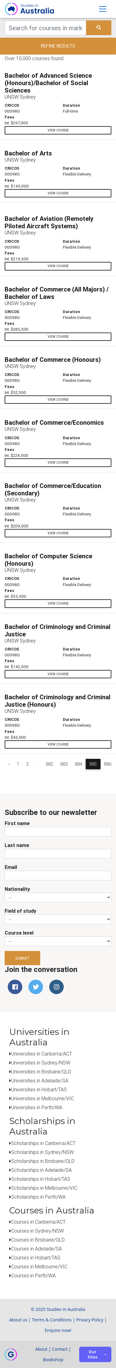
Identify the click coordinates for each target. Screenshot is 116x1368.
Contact (59, 1349)
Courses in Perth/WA (33, 1275)
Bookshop (53, 1359)
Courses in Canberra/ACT (38, 1222)
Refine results (58, 46)
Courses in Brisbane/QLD (38, 1240)
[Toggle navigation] (102, 9)
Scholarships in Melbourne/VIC (44, 1188)
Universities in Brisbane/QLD (41, 1071)
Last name (17, 845)
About (41, 1349)
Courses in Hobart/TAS (35, 1257)
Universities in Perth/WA (36, 1107)
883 (64, 764)
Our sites (93, 1354)
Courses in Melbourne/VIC (39, 1266)
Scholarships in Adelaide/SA (41, 1170)
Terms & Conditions (52, 1320)
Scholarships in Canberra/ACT (43, 1143)
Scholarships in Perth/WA (38, 1197)
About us (18, 1320)
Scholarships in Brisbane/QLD (43, 1161)
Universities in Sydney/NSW (40, 1063)
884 (78, 764)
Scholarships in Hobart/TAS (40, 1179)
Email (11, 867)
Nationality (17, 889)
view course (58, 130)
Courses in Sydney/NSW (37, 1231)
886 (107, 764)
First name (17, 823)
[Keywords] (45, 27)
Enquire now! (58, 1330)
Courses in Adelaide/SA (36, 1249)
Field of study (20, 911)
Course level (19, 933)
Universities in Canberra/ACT (41, 1054)
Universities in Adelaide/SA (39, 1080)
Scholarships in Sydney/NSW (42, 1152)
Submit (22, 958)
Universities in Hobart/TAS (39, 1089)
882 (49, 764)
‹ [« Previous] (9, 764)
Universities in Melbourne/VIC (42, 1098)
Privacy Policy (89, 1320)
